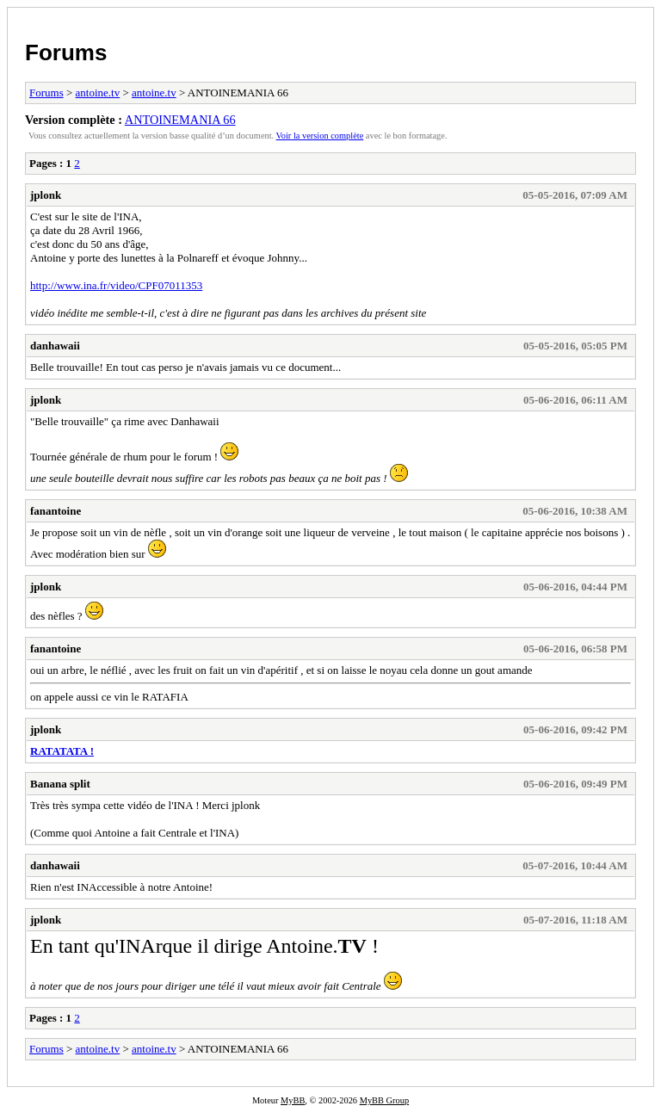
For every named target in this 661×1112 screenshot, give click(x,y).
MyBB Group (384, 1100)
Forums (66, 52)
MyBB (293, 1100)
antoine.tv (98, 92)
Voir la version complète (320, 135)
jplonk (45, 194)
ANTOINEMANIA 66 (180, 120)
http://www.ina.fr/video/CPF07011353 (116, 285)
